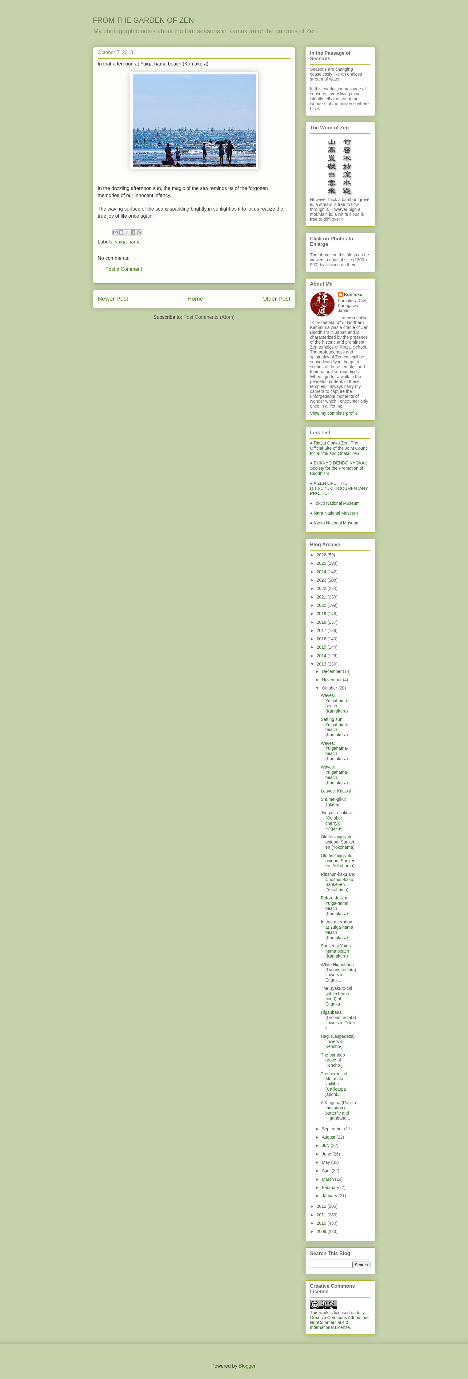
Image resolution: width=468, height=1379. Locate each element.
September (333, 1128)
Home (195, 298)
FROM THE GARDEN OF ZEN (143, 20)
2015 (322, 647)
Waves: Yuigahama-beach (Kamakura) (334, 703)
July (326, 1145)
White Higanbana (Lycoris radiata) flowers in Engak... (338, 972)
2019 (322, 613)
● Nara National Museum (334, 513)
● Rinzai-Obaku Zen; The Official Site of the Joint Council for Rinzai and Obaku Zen (340, 448)
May (326, 1162)
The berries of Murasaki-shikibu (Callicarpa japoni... (334, 1084)
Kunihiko (353, 294)
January (330, 1195)
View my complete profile (334, 413)
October (330, 688)
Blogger (247, 1366)
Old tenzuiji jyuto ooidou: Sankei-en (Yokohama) (338, 842)
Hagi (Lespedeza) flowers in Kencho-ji (338, 1041)
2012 (322, 1206)
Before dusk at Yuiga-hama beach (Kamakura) (334, 905)
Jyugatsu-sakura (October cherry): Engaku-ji (336, 820)
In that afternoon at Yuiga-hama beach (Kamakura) (337, 929)
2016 (322, 638)
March (328, 1179)
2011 (322, 1214)
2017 (322, 630)
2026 (322, 554)
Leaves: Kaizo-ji (336, 790)
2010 (322, 1223)
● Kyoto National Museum (335, 522)
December (332, 671)
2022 (322, 588)
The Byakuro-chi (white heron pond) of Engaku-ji (336, 996)
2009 (322, 1231)
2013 (322, 664)
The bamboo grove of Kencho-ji (333, 1060)
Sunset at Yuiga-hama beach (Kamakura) (336, 951)
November (332, 679)
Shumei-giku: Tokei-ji (333, 802)
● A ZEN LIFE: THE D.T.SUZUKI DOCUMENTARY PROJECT (339, 488)
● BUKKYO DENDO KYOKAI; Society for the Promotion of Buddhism (338, 468)
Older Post (276, 298)
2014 (322, 655)
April (327, 1170)
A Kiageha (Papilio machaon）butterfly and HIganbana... (338, 1110)
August (329, 1137)
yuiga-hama (128, 241)
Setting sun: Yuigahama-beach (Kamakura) (334, 727)
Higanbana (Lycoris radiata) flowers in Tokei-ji (338, 1020)
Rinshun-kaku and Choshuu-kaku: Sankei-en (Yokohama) (338, 882)
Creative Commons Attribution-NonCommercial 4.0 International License (339, 1322)
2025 (322, 563)
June (327, 1154)
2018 (322, 622)
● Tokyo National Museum (335, 503)
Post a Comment (124, 269)
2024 (322, 571)
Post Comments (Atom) (208, 317)
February (331, 1187)
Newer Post (113, 298)
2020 (322, 605)
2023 (322, 580)
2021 (322, 597)
